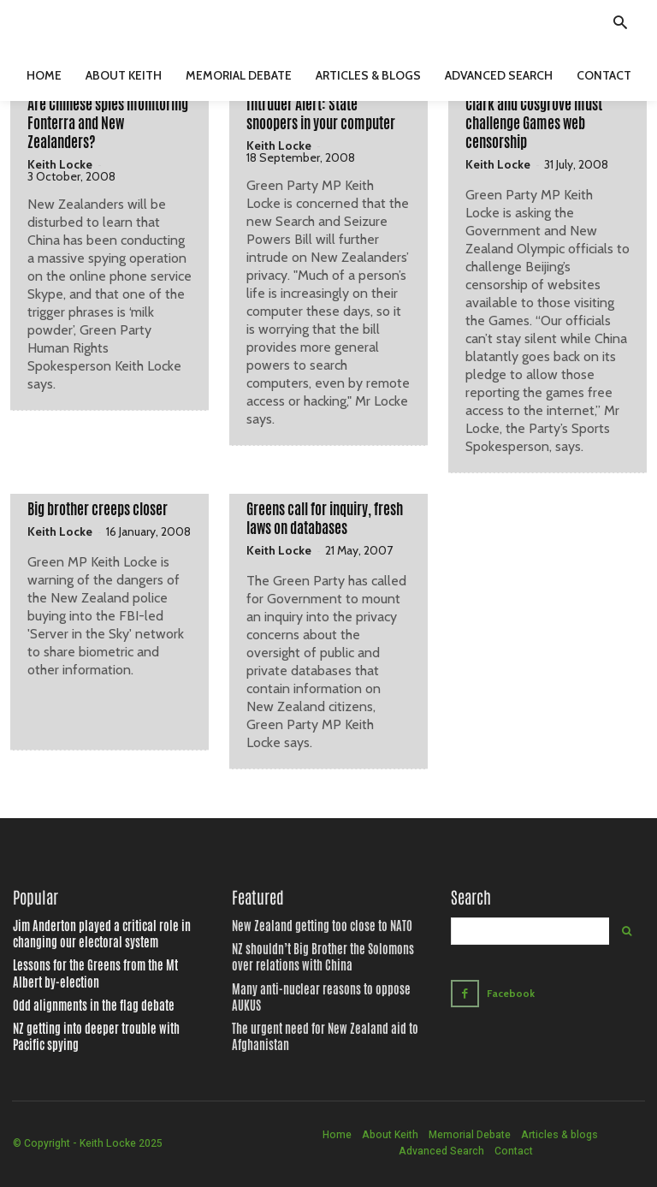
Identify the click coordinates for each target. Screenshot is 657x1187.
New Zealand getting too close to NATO (308, 927)
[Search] (626, 931)
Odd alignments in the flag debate (81, 1001)
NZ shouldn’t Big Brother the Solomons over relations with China (318, 957)
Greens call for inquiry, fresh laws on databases (324, 518)
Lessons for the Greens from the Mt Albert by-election (103, 972)
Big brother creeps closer (97, 509)
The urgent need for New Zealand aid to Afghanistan (310, 1017)
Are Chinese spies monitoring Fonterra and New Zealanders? (107, 123)
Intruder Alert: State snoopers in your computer (320, 114)
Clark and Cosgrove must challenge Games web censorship (533, 123)
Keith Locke (59, 164)
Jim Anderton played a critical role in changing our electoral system (107, 934)
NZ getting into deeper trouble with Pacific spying (98, 1032)
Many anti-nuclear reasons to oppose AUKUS (320, 986)
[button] (620, 25)
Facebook (510, 992)
